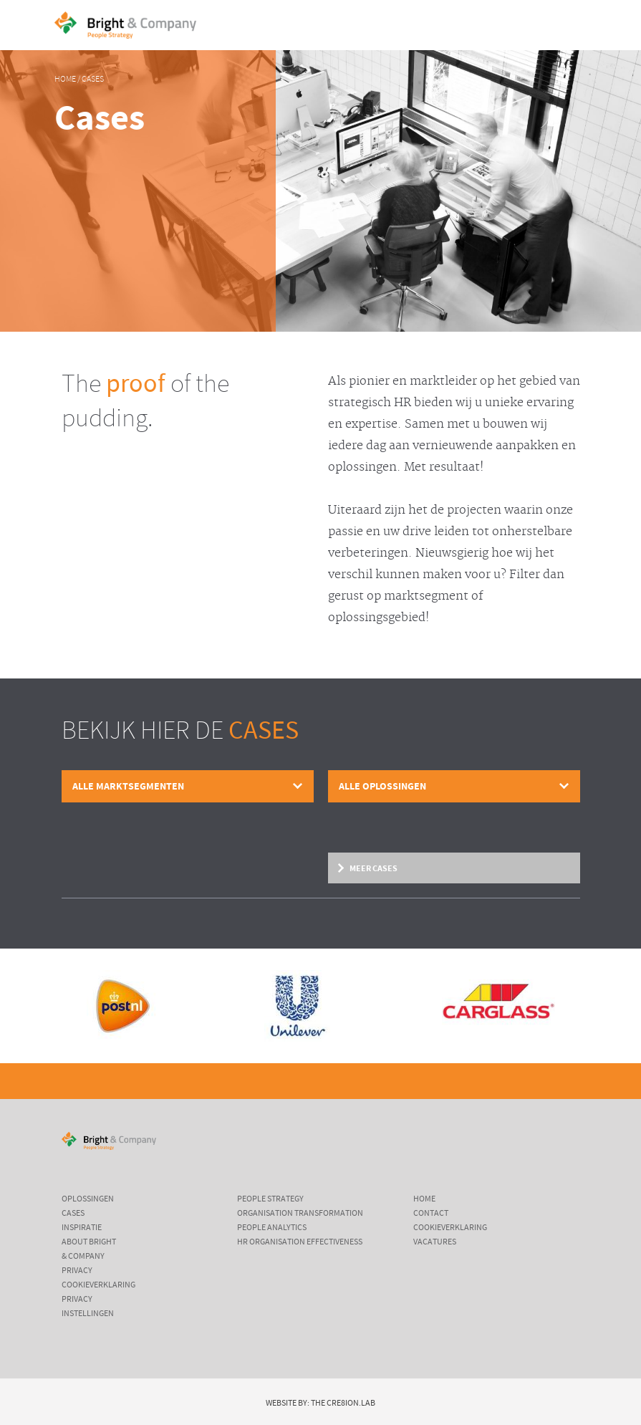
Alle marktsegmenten (128, 786)
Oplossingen (88, 1198)
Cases (93, 79)
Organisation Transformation (300, 1213)
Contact (430, 1213)
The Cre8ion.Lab (343, 1403)
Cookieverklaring (98, 1284)
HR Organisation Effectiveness (299, 1241)
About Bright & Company (89, 1249)
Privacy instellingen (88, 1306)
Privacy (77, 1270)
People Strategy (270, 1198)
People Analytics (272, 1227)
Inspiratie (82, 1227)
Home (65, 79)
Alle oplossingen (382, 786)
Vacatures (434, 1241)
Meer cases (373, 867)
